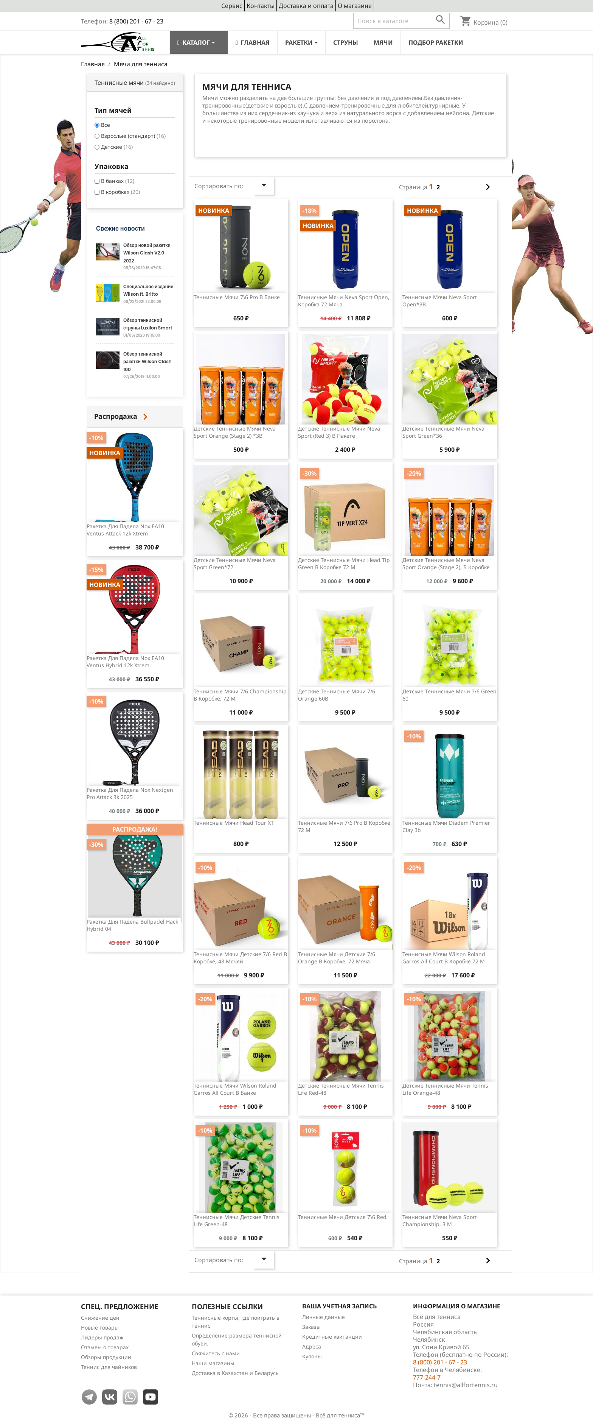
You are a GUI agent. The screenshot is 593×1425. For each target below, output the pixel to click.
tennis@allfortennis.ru (466, 1385)
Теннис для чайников (109, 1366)
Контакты (261, 6)
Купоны (312, 1356)
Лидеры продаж (102, 1337)
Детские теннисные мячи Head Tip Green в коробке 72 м (344, 563)
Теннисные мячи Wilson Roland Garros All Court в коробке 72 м (443, 958)
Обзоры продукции (106, 1357)
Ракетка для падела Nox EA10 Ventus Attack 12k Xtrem (125, 530)
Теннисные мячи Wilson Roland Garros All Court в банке (235, 1089)
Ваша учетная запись (339, 1306)
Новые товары (100, 1327)
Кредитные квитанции (332, 1336)
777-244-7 (427, 1377)
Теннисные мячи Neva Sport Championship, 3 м (439, 1220)
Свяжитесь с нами (216, 1353)
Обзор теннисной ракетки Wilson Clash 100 (147, 362)
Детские (117, 146)
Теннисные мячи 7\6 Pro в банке (237, 297)
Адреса (311, 1346)
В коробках (120, 191)
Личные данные (323, 1316)
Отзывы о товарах (105, 1347)
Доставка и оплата (306, 6)
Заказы (311, 1326)
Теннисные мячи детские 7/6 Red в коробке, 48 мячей (240, 958)
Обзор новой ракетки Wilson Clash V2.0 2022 (147, 253)
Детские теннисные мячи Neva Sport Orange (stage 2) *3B (235, 432)
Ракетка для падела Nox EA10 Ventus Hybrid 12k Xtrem (125, 661)
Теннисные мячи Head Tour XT (234, 822)
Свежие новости (120, 228)
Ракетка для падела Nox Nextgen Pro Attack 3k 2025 (130, 793)
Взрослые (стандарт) (133, 135)
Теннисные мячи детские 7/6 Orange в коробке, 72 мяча (336, 958)
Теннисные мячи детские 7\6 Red (342, 1217)
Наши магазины (213, 1363)
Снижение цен (100, 1317)
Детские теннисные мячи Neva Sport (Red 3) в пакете (339, 432)
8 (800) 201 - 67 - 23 (136, 21)
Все (105, 124)
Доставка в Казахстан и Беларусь (235, 1373)
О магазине (355, 6)
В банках (117, 180)
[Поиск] (401, 21)
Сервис (231, 6)
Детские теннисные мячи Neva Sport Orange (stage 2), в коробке (446, 563)
